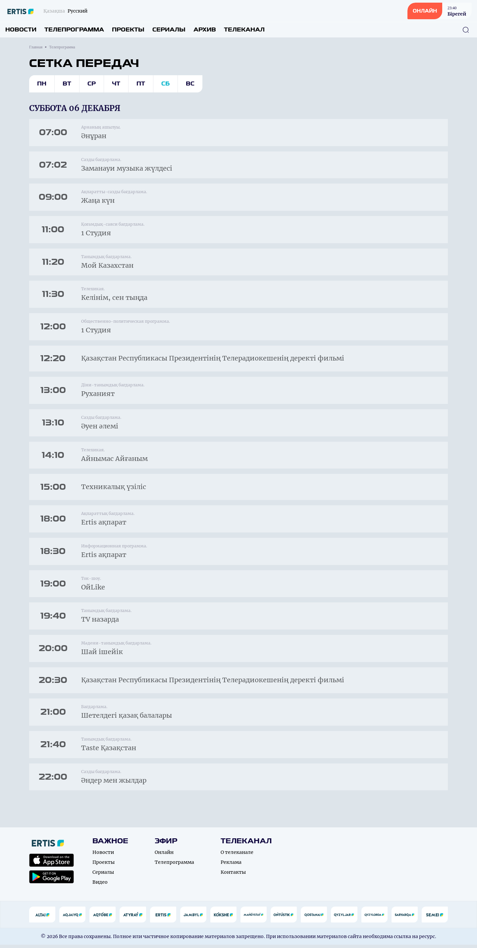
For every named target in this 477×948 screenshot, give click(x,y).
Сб (165, 84)
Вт (67, 84)
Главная (35, 47)
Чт (116, 84)
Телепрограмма (74, 30)
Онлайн (164, 856)
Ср (91, 84)
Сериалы (169, 30)
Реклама (231, 865)
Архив (204, 30)
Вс (190, 84)
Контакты (233, 875)
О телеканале (237, 856)
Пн (41, 84)
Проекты (128, 30)
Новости (20, 30)
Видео (100, 885)
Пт (140, 84)
